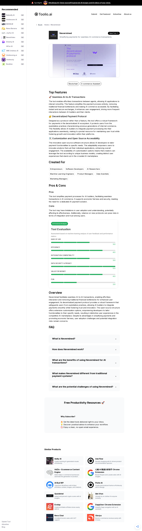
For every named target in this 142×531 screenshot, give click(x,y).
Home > (47, 25)
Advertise (5, 524)
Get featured (105, 14)
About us (127, 14)
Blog (3, 527)
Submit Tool (6, 522)
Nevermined (55, 25)
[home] (43, 14)
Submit (94, 14)
